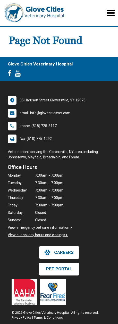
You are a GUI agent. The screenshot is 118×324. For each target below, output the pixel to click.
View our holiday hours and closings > (38, 235)
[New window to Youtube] (19, 74)
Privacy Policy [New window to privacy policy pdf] (21, 317)
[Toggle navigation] (110, 12)
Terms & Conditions (48, 317)
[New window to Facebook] (11, 74)
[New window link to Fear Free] (54, 292)
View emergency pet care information (38, 227)
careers (59, 252)
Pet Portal (59, 268)
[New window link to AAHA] (26, 292)
